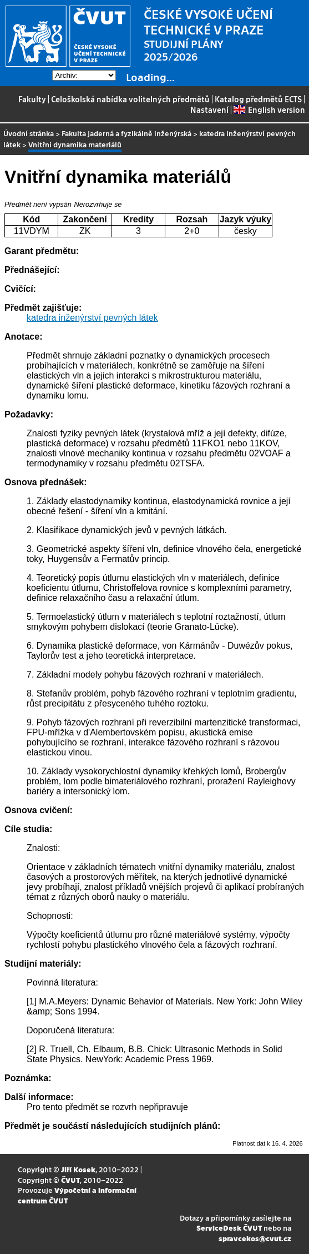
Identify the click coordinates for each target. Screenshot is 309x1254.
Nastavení (209, 109)
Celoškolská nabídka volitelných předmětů (130, 99)
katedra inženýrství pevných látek (92, 317)
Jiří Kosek (78, 1169)
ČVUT (70, 1180)
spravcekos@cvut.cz (255, 1238)
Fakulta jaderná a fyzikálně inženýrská (126, 133)
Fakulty (32, 99)
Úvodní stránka (28, 133)
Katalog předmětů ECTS (258, 99)
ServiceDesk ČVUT (229, 1227)
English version (269, 109)
